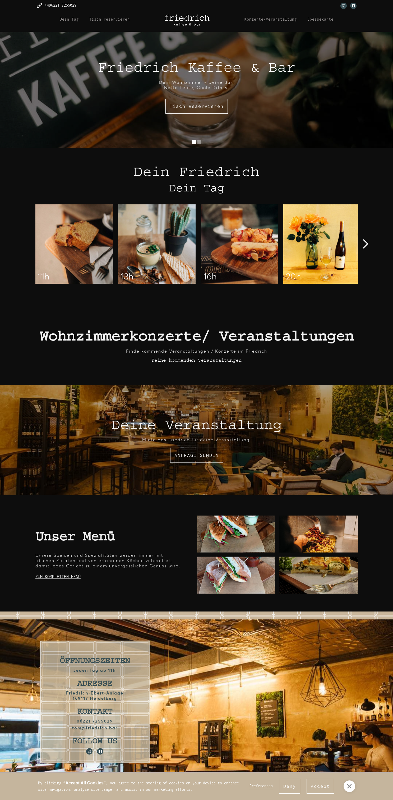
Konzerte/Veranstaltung (270, 19)
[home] (187, 20)
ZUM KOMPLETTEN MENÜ (58, 578)
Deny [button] (289, 786)
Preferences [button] (261, 786)
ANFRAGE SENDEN (196, 456)
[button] (194, 142)
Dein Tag (69, 19)
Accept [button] (320, 786)
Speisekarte (320, 19)
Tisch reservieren (109, 19)
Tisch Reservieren (197, 106)
